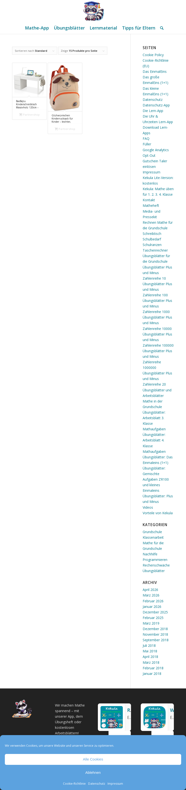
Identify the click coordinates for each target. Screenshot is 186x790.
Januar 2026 (152, 606)
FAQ (146, 138)
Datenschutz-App (156, 105)
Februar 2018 (153, 668)
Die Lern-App (153, 110)
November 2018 (155, 634)
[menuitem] (37, 28)
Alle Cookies (93, 759)
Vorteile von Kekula (158, 513)
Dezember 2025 (155, 612)
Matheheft (151, 205)
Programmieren (155, 559)
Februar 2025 (153, 617)
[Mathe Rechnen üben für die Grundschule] (93, 11)
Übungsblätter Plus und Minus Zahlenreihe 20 (157, 379)
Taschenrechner (155, 250)
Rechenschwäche (156, 565)
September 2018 (156, 640)
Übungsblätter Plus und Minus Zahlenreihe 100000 (158, 340)
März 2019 (151, 623)
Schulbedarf (152, 239)
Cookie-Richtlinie (74, 784)
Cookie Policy (153, 54)
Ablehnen (93, 772)
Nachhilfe (150, 554)
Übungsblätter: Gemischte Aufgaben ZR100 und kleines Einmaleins (156, 479)
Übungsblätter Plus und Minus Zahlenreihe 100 (157, 289)
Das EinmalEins (155, 71)
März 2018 (151, 662)
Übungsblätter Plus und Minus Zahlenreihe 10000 (157, 323)
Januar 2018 (152, 673)
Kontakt (149, 200)
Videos (148, 507)
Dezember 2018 (155, 628)
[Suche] (160, 28)
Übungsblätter (154, 570)
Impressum (115, 784)
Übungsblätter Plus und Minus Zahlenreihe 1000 (157, 306)
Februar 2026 (153, 601)
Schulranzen (152, 244)
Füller (147, 144)
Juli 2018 (149, 645)
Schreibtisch (152, 233)
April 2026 (150, 589)
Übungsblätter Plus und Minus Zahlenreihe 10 (157, 273)
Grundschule (152, 531)
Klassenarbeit (153, 537)
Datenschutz (96, 784)
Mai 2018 (150, 651)
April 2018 (150, 656)
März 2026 (151, 595)
